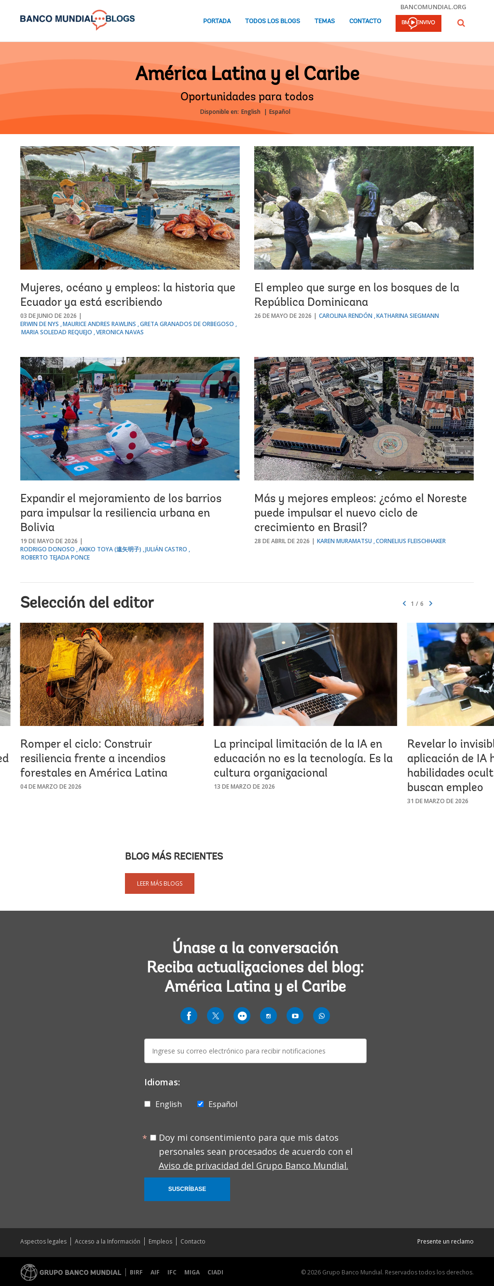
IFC (172, 1272)
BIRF (136, 1272)
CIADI (215, 1272)
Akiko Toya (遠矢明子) (110, 549)
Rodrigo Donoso (47, 549)
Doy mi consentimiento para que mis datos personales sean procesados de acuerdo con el (256, 1151)
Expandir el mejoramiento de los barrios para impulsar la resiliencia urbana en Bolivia (120, 513)
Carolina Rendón (345, 316)
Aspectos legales (43, 1241)
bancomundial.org (433, 7)
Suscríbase (187, 1189)
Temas (325, 21)
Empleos (160, 1241)
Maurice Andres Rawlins (99, 324)
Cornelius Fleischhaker (411, 541)
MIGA (192, 1272)
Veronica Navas (120, 332)
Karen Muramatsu (344, 541)
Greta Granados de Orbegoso (187, 324)
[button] (461, 23)
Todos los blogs (272, 21)
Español (279, 112)
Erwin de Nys (39, 324)
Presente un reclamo (445, 1241)
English (251, 112)
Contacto (365, 21)
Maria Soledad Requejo (56, 332)
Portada (217, 21)
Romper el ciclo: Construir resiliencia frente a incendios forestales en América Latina (93, 759)
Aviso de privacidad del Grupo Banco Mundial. (253, 1165)
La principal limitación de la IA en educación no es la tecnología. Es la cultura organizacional (303, 759)
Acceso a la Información (107, 1241)
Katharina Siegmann (407, 316)
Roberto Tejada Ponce (55, 557)
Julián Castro (166, 549)
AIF (155, 1272)
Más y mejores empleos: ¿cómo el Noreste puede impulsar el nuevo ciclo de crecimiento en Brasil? (360, 513)
